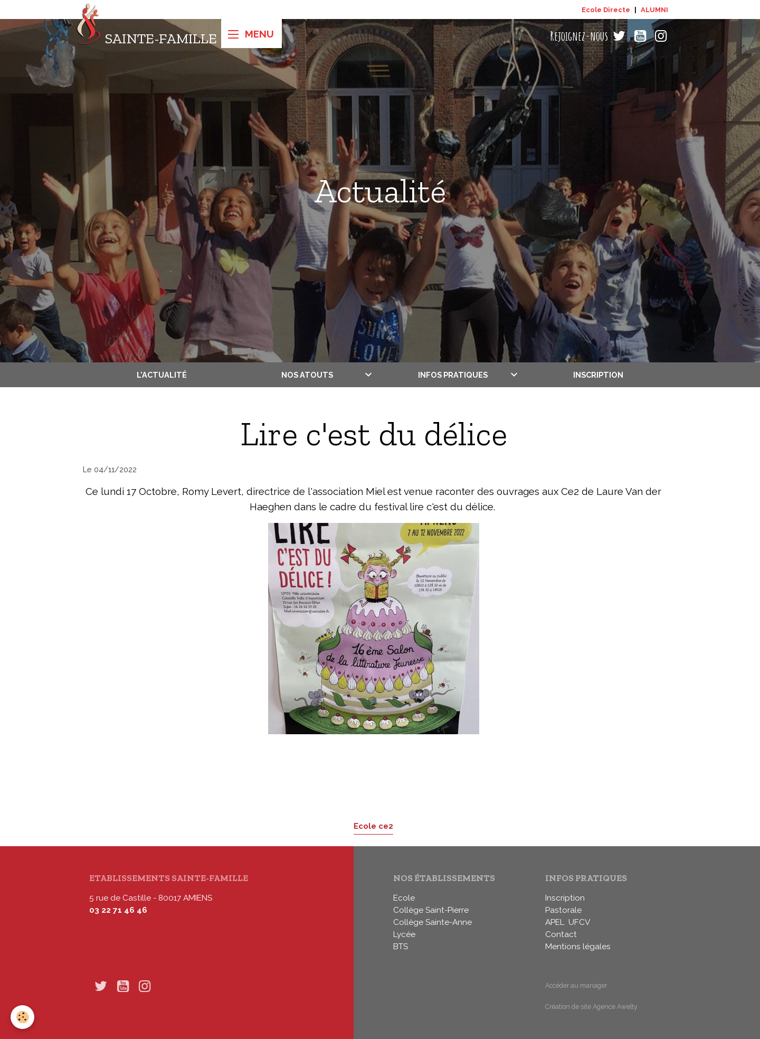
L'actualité (162, 374)
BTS (400, 946)
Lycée (404, 934)
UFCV (579, 922)
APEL (554, 922)
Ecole (404, 898)
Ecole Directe (606, 10)
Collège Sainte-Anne (432, 922)
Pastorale (563, 910)
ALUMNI (654, 10)
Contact (561, 934)
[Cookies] (22, 1017)
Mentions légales (578, 946)
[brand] (146, 36)
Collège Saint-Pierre (431, 910)
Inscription (598, 374)
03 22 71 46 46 (118, 910)
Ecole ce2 (373, 825)
